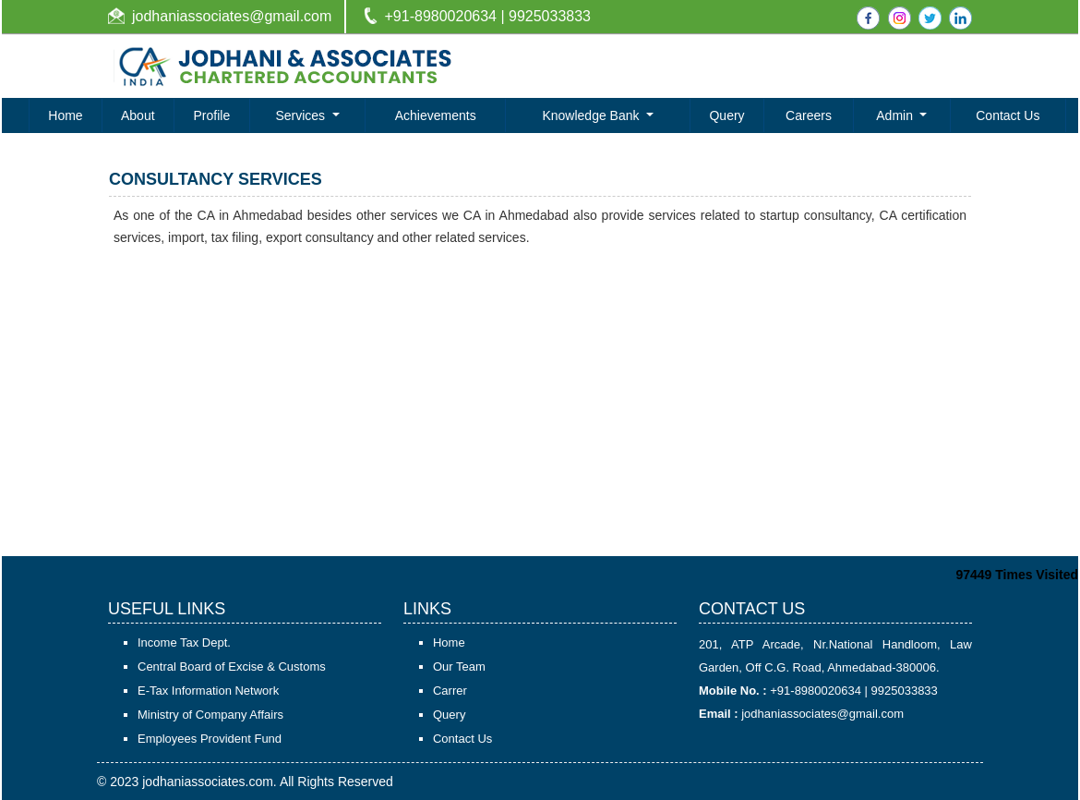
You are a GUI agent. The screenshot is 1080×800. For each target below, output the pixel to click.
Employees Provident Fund (210, 738)
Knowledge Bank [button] (592, 115)
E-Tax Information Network (208, 690)
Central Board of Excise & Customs (232, 666)
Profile (212, 115)
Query (726, 115)
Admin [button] (896, 115)
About (138, 115)
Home (65, 115)
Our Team (459, 666)
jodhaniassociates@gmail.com (231, 16)
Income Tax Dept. (184, 642)
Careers (809, 115)
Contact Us (1007, 115)
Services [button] (302, 115)
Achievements (435, 115)
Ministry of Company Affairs (210, 714)
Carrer (450, 690)
